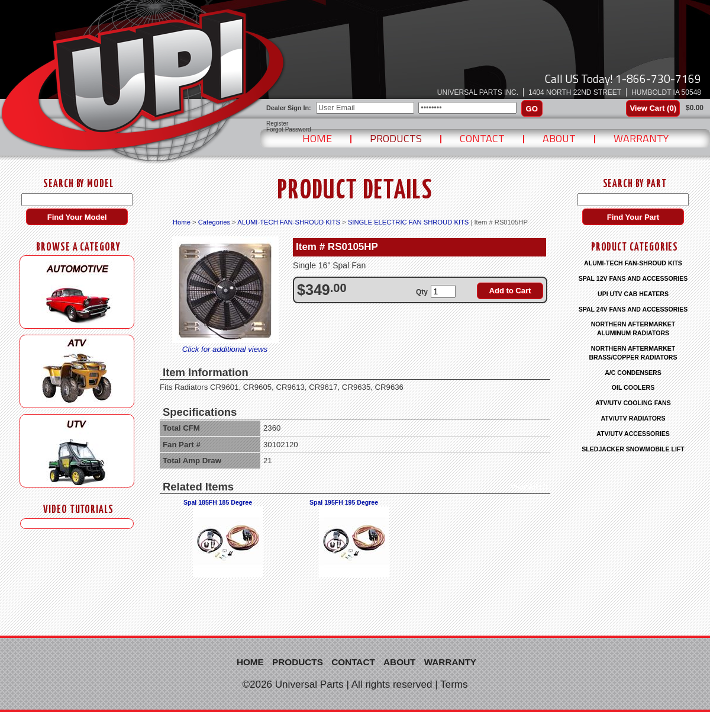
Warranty (641, 138)
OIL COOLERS (633, 387)
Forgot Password (288, 130)
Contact (482, 138)
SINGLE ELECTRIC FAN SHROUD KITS (408, 222)
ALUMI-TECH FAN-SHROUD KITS (288, 222)
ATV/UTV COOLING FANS (633, 402)
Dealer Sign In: (288, 107)
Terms (454, 684)
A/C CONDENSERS (633, 372)
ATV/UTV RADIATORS (633, 418)
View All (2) (529, 487)
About (559, 138)
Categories (214, 222)
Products (396, 138)
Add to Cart (510, 290)
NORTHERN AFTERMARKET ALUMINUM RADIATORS (633, 328)
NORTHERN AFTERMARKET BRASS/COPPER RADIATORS (633, 353)
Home (317, 138)
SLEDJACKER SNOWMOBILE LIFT (633, 449)
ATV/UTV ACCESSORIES (633, 433)
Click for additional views (224, 349)
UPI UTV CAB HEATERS (633, 293)
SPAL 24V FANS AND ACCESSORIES (633, 309)
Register (277, 124)
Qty (422, 292)
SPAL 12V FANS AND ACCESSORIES (633, 278)
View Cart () (653, 108)
